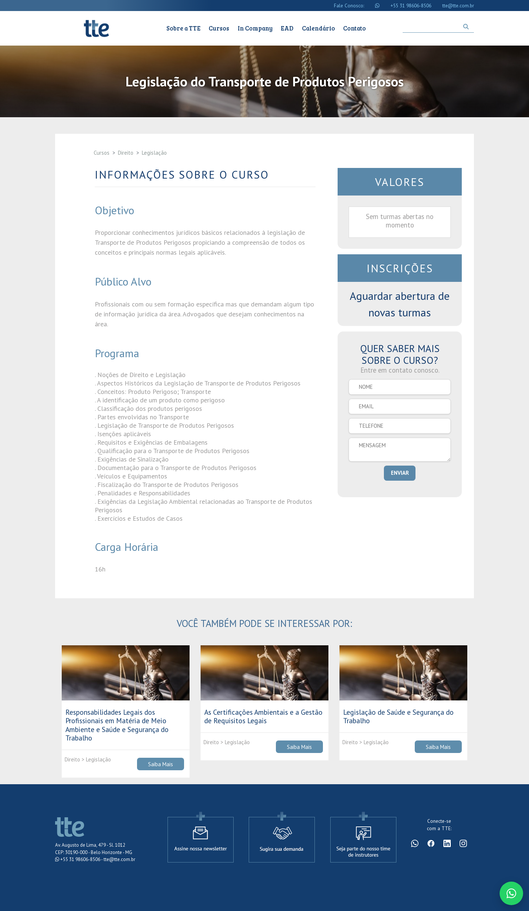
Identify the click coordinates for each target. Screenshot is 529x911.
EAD (287, 28)
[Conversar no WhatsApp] (511, 893)
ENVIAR (400, 472)
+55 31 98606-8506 (411, 5)
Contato (354, 28)
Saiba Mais (160, 763)
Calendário (318, 28)
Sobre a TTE (183, 28)
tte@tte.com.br (458, 5)
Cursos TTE (96, 28)
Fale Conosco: (349, 5)
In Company (255, 28)
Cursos (219, 28)
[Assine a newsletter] (201, 836)
